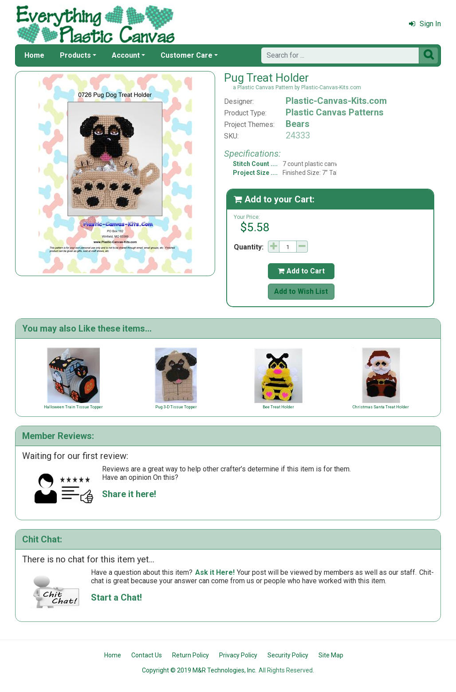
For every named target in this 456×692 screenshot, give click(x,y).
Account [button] (126, 55)
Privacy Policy (238, 655)
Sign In (425, 24)
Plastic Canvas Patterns (335, 112)
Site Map (330, 655)
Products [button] (75, 55)
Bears (298, 124)
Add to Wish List (301, 291)
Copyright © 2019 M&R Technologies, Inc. (199, 670)
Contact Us (146, 655)
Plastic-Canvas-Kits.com (336, 100)
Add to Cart (301, 271)
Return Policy (190, 655)
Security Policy (287, 655)
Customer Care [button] (186, 55)
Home (34, 55)
